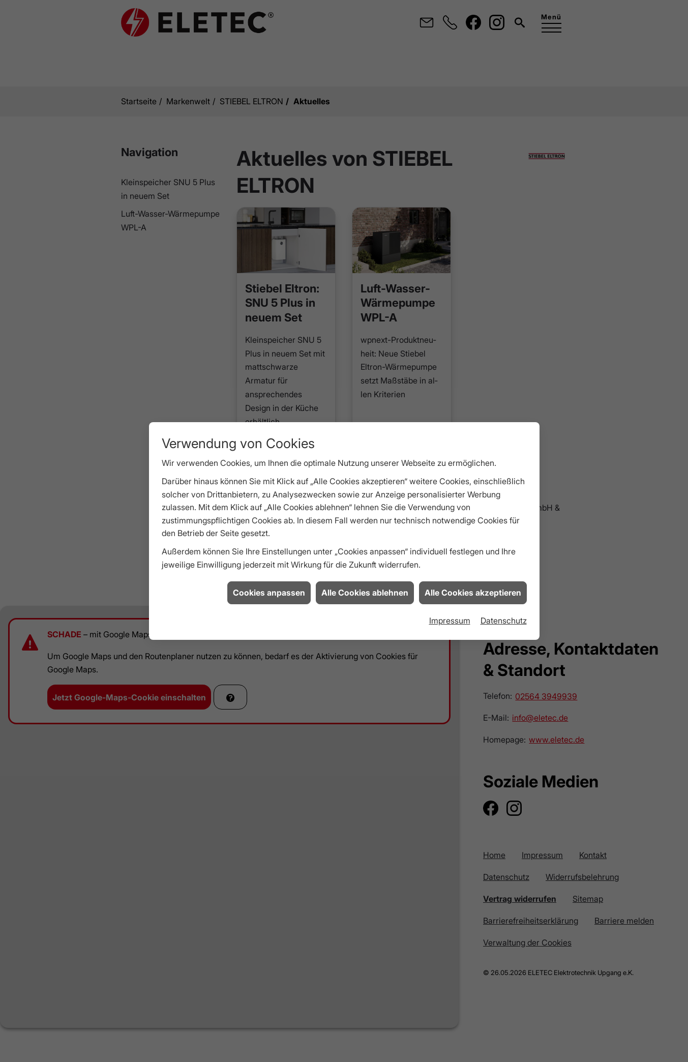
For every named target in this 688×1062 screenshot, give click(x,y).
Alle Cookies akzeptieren (473, 567)
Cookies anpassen (269, 567)
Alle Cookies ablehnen (364, 567)
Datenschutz (504, 594)
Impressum (449, 594)
